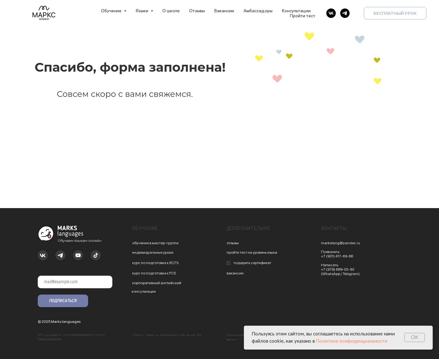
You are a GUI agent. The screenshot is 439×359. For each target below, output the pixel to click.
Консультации (296, 10)
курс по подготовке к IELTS (155, 263)
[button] (228, 262)
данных (231, 339)
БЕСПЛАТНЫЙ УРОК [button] (395, 13)
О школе (171, 10)
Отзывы (197, 10)
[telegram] (345, 13)
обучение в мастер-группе (155, 243)
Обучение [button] (111, 10)
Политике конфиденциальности (351, 341)
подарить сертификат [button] (252, 263)
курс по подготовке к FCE (154, 273)
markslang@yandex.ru (340, 243)
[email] (75, 282)
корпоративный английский (156, 283)
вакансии (235, 273)
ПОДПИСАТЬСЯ (62, 301)
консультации (144, 291)
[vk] (331, 13)
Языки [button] (142, 10)
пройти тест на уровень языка (252, 252)
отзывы (233, 243)
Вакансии (224, 10)
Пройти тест (302, 15)
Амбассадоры (258, 10)
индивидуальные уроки (152, 252)
